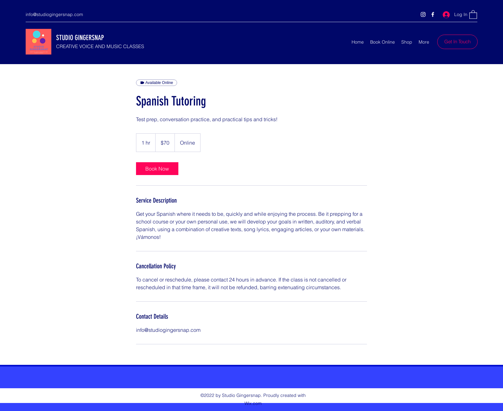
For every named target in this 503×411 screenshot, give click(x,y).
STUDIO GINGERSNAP (80, 37)
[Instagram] (423, 14)
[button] (473, 14)
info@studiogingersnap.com (54, 14)
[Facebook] (433, 14)
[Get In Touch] (457, 42)
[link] (157, 168)
